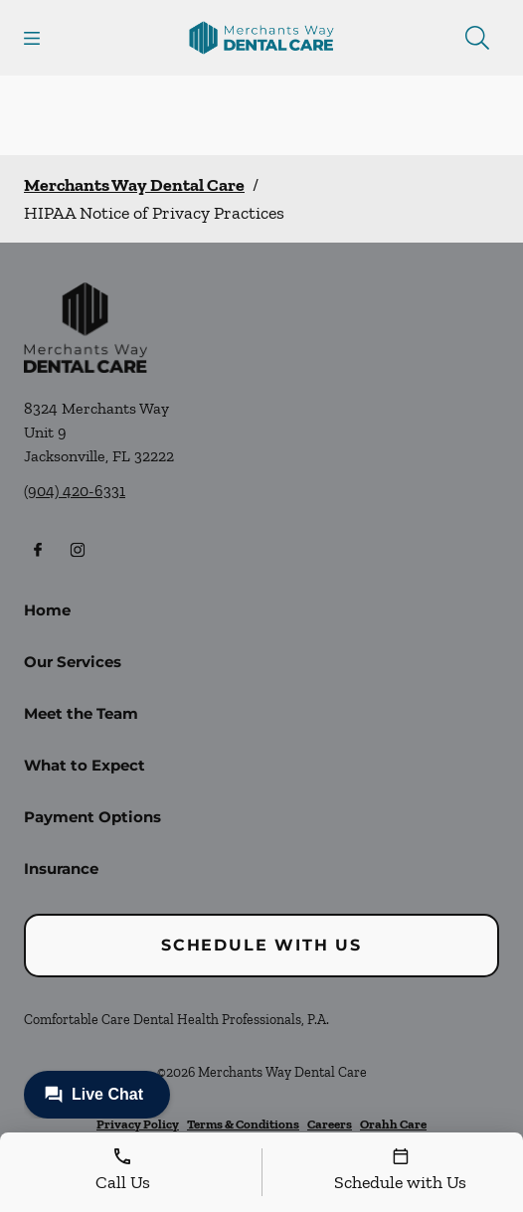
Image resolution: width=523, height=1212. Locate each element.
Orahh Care (393, 1124)
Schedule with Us (261, 945)
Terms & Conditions (243, 1124)
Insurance (61, 868)
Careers (329, 1124)
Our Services (72, 661)
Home (47, 610)
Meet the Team (81, 713)
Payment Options (92, 816)
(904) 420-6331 (74, 490)
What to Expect (84, 765)
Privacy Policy (137, 1124)
